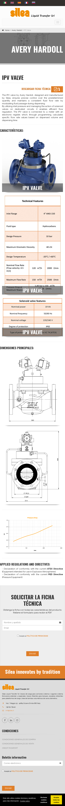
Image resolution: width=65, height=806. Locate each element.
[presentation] (32, 643)
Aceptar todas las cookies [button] (56, 800)
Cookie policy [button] (25, 801)
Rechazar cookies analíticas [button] (43, 800)
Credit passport (10, 748)
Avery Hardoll (17, 30)
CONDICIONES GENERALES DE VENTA (18, 744)
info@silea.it (8, 710)
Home (7, 30)
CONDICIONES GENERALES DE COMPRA (19, 739)
